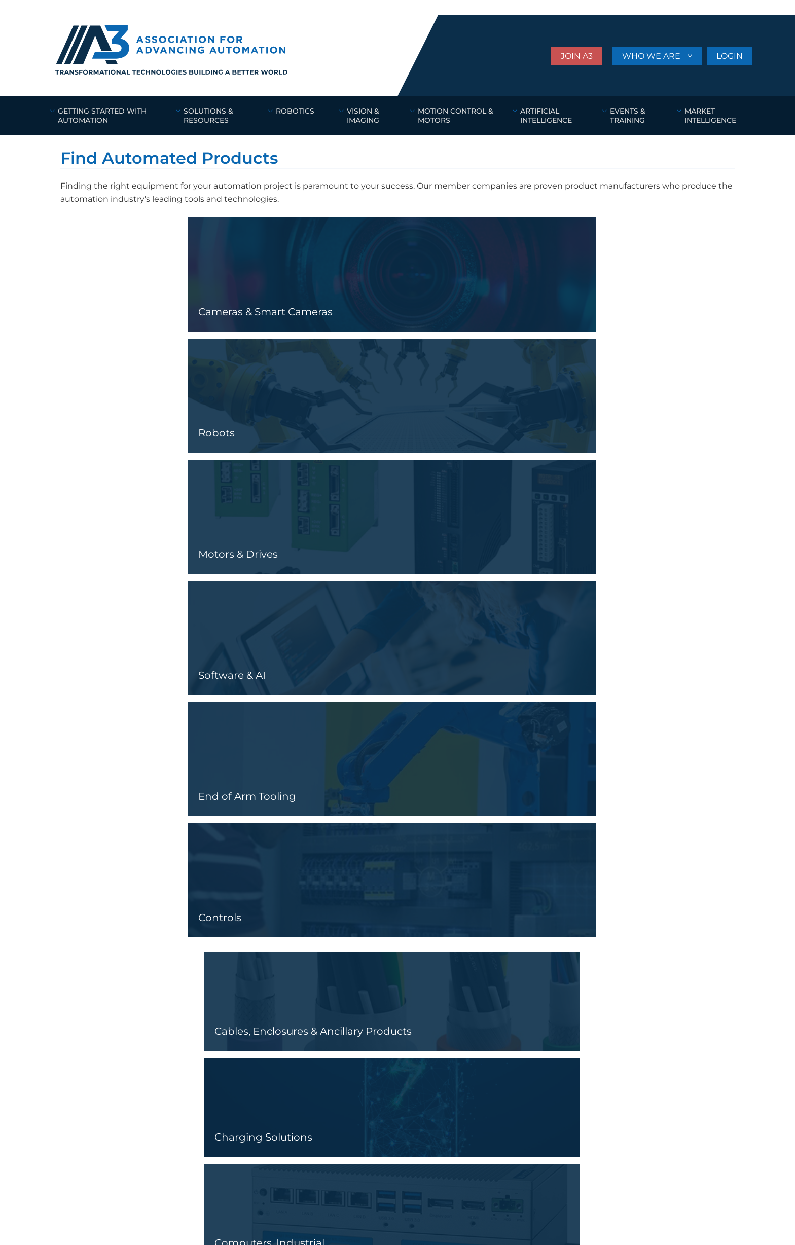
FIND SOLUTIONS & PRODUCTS (275, 1068)
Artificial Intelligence (106, 1053)
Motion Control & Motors (115, 1039)
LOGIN (729, 56)
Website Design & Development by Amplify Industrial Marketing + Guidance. (159, 1220)
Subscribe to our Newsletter (660, 1023)
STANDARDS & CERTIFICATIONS (276, 1039)
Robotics (79, 1010)
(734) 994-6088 (90, 1189)
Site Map (275, 1207)
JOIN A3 (577, 56)
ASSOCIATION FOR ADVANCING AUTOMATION (164, 964)
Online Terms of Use (90, 1207)
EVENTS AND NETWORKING (269, 1053)
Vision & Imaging (93, 1025)
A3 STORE (237, 1082)
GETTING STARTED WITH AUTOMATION (130, 1068)
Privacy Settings (218, 1207)
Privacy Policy (153, 1207)
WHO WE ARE (652, 56)
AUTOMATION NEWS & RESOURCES (124, 1082)
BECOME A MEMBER (256, 1010)
